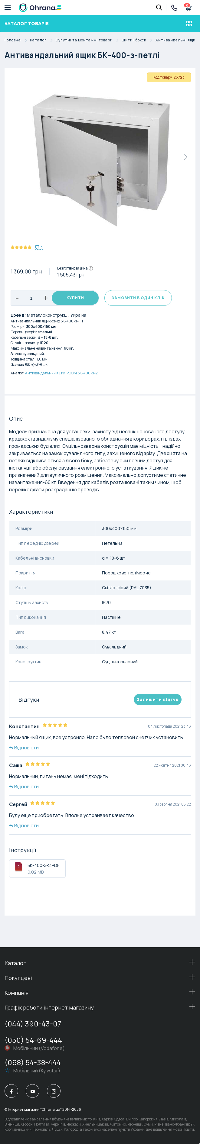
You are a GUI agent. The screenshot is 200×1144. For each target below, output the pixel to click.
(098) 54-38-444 (33, 1062)
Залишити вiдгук (158, 699)
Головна (17, 40)
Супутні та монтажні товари (89, 40)
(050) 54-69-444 (33, 1040)
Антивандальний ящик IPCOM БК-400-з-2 (61, 373)
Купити (75, 297)
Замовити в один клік (138, 297)
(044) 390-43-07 (33, 1024)
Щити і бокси (139, 40)
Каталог (43, 40)
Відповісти (24, 747)
